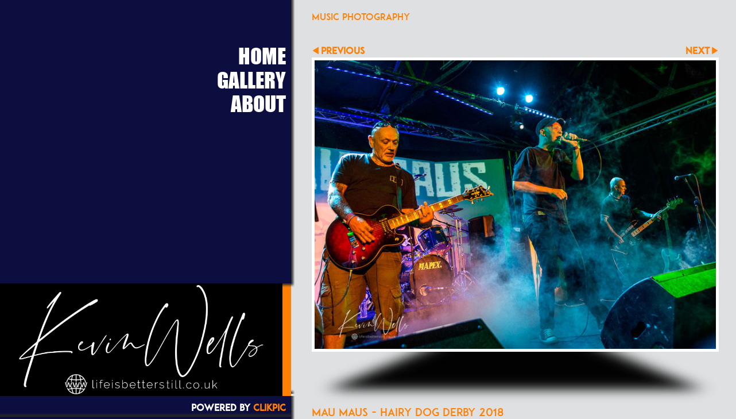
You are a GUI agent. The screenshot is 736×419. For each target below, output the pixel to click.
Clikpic (269, 407)
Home (262, 56)
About (258, 103)
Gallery (251, 80)
